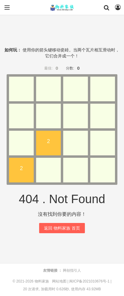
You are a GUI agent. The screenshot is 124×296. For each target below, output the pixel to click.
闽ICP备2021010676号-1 (89, 281)
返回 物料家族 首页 (62, 228)
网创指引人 (72, 270)
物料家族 (62, 7)
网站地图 (59, 281)
